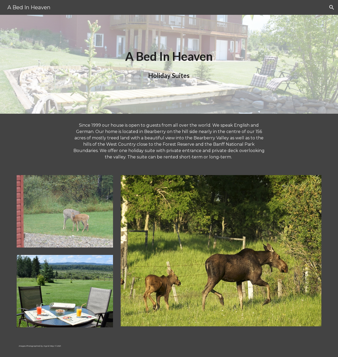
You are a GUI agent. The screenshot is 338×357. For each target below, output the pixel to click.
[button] (331, 7)
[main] (169, 64)
